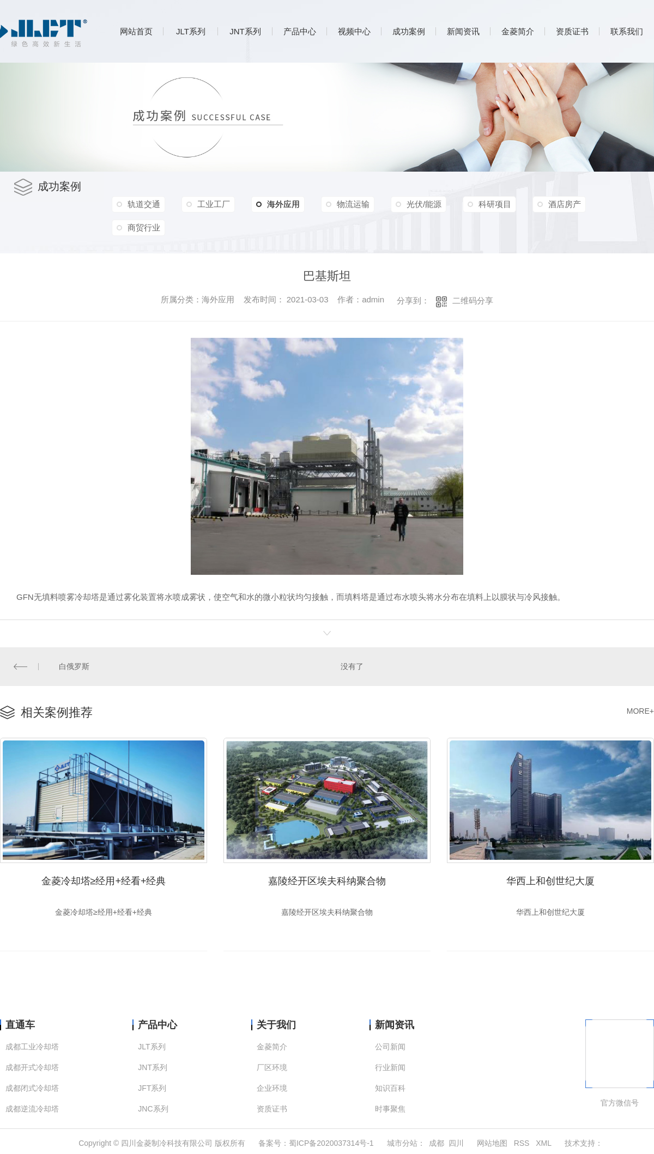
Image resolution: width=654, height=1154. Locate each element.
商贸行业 (144, 227)
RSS (522, 1143)
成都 (436, 1143)
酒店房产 (564, 204)
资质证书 (572, 31)
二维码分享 (472, 300)
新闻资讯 (463, 31)
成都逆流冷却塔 (32, 1109)
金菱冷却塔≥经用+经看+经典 (103, 881)
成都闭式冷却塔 (32, 1088)
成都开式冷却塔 (32, 1068)
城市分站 (402, 1143)
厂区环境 (272, 1068)
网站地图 (492, 1143)
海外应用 (278, 204)
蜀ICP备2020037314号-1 (331, 1143)
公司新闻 (390, 1047)
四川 (456, 1143)
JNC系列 (153, 1109)
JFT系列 (152, 1088)
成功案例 (408, 31)
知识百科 (390, 1088)
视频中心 (354, 31)
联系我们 (626, 31)
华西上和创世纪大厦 (550, 881)
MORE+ (640, 711)
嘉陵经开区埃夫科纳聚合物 (327, 881)
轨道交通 (144, 204)
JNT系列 (245, 31)
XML (544, 1143)
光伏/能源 (424, 204)
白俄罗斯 (74, 666)
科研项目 (495, 204)
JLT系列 (190, 31)
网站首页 (136, 31)
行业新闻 (390, 1068)
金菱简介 (517, 31)
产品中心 (299, 31)
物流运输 (353, 204)
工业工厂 (213, 204)
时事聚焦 (390, 1109)
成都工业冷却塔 (32, 1047)
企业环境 (272, 1088)
